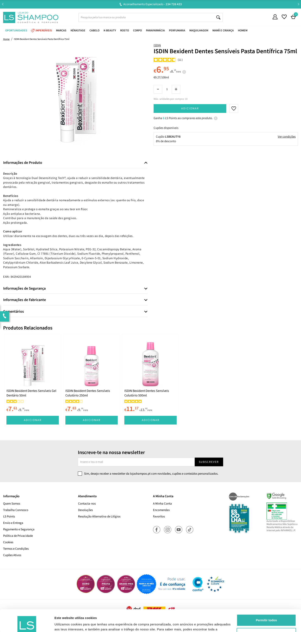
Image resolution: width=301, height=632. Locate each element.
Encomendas (161, 510)
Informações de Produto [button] (22, 163)
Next (298, 4)
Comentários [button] (13, 312)
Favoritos (159, 516)
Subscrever (209, 462)
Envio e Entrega (13, 523)
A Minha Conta (162, 503)
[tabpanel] (32, 380)
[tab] (75, 163)
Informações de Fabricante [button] (24, 300)
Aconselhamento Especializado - (152, 4)
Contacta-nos (87, 503)
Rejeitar (266, 611)
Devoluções (85, 510)
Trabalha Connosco (15, 510)
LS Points (9, 516)
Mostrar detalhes (67, 624)
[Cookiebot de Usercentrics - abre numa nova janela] (27, 624)
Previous (2, 4)
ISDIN (157, 45)
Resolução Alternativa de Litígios (99, 516)
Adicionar (190, 108)
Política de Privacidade (18, 536)
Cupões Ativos (12, 555)
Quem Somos (11, 503)
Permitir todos (266, 598)
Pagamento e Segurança (18, 529)
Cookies (8, 542)
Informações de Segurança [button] (24, 288)
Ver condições (287, 137)
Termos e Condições (16, 549)
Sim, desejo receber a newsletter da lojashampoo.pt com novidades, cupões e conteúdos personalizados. (151, 474)
